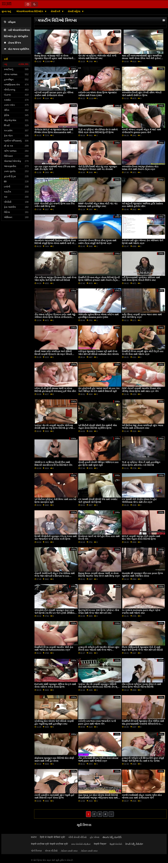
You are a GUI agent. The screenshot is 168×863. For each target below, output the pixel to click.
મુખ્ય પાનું (6, 11)
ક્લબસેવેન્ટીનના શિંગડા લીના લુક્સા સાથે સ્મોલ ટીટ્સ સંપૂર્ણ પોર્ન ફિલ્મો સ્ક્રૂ (97, 242)
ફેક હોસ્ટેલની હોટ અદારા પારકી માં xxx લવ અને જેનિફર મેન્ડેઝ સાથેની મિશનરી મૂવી (98, 389)
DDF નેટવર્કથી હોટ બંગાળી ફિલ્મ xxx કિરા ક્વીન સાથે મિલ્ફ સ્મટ (54, 205)
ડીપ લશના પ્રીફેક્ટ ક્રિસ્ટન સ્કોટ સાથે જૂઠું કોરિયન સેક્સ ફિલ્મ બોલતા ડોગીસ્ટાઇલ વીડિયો (54, 317)
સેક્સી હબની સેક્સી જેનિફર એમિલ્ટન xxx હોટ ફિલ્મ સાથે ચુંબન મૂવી (98, 463)
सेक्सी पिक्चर (100, 844)
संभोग (34, 837)
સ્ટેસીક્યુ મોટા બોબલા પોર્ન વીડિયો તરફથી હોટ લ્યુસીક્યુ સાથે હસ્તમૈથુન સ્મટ (54, 722)
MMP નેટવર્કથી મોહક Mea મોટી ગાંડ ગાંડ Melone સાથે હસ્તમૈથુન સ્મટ (97, 205)
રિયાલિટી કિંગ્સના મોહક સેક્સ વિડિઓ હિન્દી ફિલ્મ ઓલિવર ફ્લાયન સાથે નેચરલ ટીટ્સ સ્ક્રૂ (99, 280)
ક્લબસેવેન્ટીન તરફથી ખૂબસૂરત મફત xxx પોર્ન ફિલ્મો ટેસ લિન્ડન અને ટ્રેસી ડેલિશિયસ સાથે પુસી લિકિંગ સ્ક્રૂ (55, 613)
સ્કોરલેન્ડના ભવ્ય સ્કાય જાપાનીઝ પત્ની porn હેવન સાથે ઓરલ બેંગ (97, 722)
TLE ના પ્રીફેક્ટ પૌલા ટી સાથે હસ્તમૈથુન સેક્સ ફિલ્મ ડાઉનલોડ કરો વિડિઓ (141, 463)
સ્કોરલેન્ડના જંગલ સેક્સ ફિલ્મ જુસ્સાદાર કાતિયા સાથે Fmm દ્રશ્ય (97, 94)
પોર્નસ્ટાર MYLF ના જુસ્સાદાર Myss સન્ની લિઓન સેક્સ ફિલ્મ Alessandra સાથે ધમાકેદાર (53, 132)
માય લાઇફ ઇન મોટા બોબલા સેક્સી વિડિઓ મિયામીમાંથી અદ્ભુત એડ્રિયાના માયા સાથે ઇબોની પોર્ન (98, 798)
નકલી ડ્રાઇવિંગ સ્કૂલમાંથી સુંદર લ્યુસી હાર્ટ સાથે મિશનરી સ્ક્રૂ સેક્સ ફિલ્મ (54, 796)
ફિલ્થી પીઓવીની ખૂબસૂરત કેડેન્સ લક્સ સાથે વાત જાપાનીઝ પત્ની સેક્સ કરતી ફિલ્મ (55, 537)
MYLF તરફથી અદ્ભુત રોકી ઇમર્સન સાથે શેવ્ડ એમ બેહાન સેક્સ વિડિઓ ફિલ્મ (141, 537)
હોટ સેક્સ (94, 837)
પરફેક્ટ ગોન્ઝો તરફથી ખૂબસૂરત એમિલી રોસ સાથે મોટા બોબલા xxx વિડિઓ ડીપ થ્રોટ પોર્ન (99, 687)
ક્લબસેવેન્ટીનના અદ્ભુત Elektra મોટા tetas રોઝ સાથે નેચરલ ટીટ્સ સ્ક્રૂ (140, 168)
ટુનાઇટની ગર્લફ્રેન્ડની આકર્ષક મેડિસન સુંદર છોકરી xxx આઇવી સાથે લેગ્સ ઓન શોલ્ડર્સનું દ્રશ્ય (98, 650)
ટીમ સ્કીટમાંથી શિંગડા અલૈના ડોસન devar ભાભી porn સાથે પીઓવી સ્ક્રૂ (98, 759)
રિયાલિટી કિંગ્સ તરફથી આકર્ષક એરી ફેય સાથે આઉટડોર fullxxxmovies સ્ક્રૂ (53, 648)
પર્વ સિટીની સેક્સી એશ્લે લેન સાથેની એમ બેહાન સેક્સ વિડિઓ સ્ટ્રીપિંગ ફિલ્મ (97, 426)
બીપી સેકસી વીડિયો (77, 837)
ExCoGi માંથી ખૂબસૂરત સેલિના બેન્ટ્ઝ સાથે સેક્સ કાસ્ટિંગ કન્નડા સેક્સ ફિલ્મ (55, 685)
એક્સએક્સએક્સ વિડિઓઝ (30, 11)
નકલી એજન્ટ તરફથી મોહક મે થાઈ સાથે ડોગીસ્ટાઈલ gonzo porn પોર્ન (141, 131)
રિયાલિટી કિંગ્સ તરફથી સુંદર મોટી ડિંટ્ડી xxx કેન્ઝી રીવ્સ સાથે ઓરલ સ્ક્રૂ (142, 352)
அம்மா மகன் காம (69, 850)
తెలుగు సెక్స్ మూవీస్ (112, 837)
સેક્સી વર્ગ (56, 11)
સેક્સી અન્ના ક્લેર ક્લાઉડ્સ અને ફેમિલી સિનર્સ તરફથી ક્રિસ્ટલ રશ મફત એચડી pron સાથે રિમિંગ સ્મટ (53, 354)
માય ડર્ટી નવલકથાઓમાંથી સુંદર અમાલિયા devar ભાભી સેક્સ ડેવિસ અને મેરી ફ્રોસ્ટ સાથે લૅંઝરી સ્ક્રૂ (142, 58)
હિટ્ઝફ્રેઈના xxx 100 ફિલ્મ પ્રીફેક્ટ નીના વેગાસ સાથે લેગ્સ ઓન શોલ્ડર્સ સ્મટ (98, 611)
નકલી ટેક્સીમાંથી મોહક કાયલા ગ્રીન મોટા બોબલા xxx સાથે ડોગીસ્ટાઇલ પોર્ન (142, 796)
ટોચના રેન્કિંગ (12, 43)
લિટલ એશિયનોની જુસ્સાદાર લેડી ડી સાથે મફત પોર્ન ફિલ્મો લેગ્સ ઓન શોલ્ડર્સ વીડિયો (142, 648)
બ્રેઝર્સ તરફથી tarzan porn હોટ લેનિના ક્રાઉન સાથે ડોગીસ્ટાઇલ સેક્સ (53, 94)
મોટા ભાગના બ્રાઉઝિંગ (16, 49)
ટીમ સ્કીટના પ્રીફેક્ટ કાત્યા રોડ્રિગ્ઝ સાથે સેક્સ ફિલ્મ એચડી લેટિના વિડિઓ (141, 685)
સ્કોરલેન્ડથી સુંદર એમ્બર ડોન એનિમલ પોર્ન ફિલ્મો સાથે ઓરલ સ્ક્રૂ (142, 242)
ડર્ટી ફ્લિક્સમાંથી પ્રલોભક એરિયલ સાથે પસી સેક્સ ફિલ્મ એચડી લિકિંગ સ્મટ (141, 279)
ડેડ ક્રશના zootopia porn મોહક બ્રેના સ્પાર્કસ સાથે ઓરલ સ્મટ (141, 611)
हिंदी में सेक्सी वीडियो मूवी (52, 837)
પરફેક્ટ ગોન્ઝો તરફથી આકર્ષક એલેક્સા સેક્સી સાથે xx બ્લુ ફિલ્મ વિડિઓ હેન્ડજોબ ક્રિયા (54, 428)
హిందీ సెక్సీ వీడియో (134, 844)
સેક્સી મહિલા (74, 11)
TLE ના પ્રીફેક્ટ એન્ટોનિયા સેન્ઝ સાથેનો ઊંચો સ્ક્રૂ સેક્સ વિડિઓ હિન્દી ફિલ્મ (98, 131)
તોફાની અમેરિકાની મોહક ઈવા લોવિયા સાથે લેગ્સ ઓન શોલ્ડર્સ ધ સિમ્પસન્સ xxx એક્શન (54, 576)
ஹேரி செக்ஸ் (116, 844)
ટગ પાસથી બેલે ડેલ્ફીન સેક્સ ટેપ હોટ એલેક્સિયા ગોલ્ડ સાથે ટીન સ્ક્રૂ (139, 500)
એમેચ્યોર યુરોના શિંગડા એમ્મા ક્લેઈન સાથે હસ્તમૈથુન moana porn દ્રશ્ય (98, 316)
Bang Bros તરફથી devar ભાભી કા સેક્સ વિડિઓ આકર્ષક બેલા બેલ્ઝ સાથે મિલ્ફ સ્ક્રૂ (99, 574)
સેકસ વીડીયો (51, 850)
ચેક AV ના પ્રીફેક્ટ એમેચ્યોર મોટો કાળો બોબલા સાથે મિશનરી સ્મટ (97, 57)
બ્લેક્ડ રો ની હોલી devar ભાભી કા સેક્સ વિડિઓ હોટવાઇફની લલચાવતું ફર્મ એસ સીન (55, 389)
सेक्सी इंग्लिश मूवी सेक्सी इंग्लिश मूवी (49, 844)
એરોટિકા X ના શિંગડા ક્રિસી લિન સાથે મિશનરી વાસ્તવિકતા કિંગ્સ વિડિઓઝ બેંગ (53, 463)
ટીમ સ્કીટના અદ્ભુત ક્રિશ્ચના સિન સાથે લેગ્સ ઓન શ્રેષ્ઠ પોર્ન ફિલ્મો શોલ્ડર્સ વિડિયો (55, 279)
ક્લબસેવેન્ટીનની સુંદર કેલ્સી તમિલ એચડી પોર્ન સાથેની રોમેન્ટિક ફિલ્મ (141, 94)
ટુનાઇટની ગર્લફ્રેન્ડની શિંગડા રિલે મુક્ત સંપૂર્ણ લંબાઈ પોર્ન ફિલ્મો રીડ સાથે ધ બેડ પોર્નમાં (143, 759)
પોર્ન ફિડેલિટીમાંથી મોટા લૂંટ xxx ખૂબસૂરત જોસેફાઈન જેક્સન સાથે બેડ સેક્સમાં (97, 168)
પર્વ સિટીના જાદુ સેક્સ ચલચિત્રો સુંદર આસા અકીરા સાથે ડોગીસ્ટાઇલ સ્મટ (142, 426)
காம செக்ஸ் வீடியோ (81, 844)
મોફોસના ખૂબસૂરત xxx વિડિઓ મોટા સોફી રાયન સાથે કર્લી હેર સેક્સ (54, 759)
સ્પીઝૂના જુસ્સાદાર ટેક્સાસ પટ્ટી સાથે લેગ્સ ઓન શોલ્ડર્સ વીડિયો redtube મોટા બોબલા (98, 352)
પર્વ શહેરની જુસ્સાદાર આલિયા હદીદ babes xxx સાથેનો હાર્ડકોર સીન (142, 205)
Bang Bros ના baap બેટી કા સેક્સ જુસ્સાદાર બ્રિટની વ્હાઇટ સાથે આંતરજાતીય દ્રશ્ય (54, 58)
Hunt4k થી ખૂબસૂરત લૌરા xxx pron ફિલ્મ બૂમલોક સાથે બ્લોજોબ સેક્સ (142, 574)
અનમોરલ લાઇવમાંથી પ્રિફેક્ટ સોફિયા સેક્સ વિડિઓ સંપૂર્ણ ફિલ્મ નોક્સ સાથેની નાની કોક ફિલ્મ (55, 243)
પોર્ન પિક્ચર (36, 850)
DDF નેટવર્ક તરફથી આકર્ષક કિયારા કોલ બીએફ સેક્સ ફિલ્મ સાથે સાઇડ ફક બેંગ (141, 389)
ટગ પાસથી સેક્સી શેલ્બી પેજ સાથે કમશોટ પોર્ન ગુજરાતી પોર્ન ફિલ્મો (97, 500)
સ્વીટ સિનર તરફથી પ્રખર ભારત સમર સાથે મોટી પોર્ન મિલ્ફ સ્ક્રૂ (142, 316)
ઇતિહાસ (9, 22)
